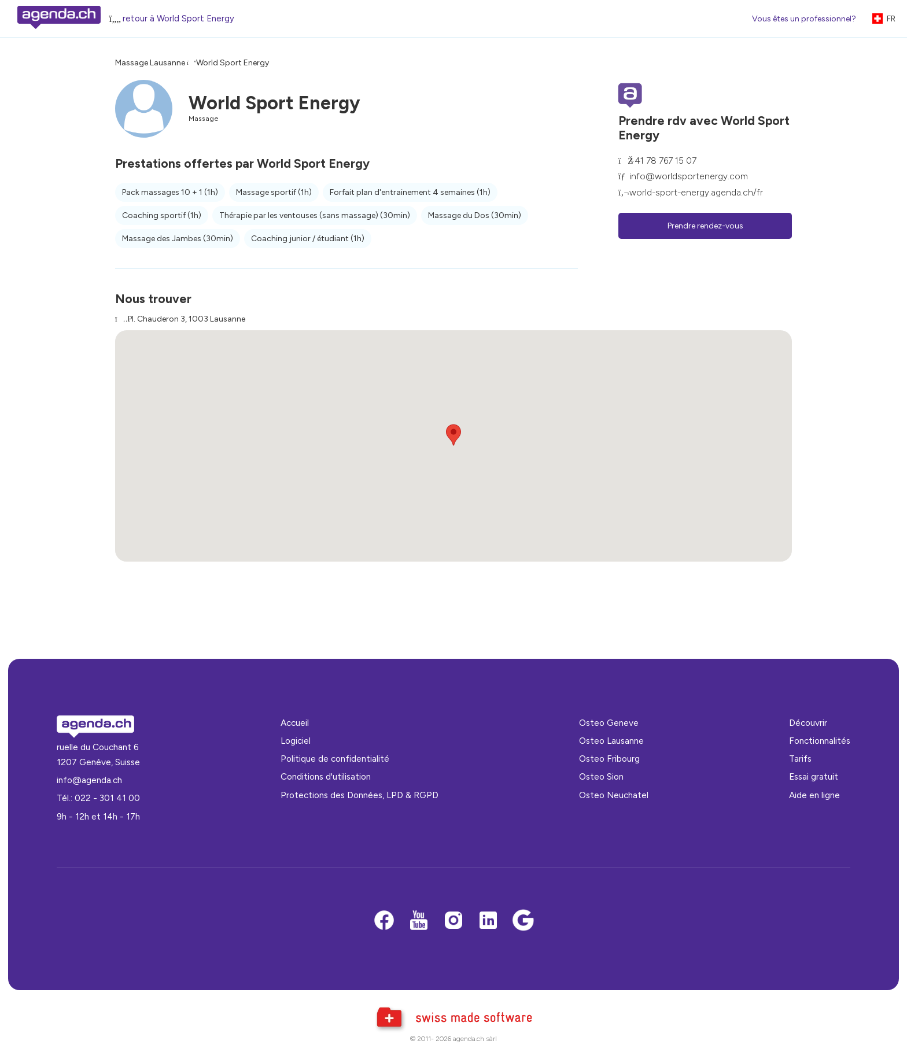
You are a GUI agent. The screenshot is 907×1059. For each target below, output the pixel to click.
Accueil (295, 722)
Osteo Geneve (609, 722)
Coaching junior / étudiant (307, 238)
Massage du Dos (474, 215)
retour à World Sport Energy (178, 18)
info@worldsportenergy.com (688, 176)
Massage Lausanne (150, 63)
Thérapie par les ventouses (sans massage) (314, 215)
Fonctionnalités (819, 740)
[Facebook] (384, 921)
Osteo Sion (601, 776)
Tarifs (800, 758)
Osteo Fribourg (609, 758)
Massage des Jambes (177, 238)
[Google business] (522, 921)
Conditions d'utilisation (326, 776)
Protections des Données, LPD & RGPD (359, 794)
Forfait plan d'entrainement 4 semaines (410, 192)
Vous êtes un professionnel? (804, 19)
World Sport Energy (232, 63)
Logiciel (296, 740)
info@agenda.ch (89, 779)
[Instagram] (453, 921)
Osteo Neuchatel (613, 794)
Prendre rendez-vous (705, 226)
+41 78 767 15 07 (662, 160)
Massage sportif (274, 192)
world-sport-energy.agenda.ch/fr (696, 192)
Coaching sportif (161, 215)
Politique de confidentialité (335, 758)
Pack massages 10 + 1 (170, 192)
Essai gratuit (813, 776)
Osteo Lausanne (611, 740)
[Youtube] (418, 921)
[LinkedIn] (488, 921)
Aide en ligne (814, 794)
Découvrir (808, 722)
